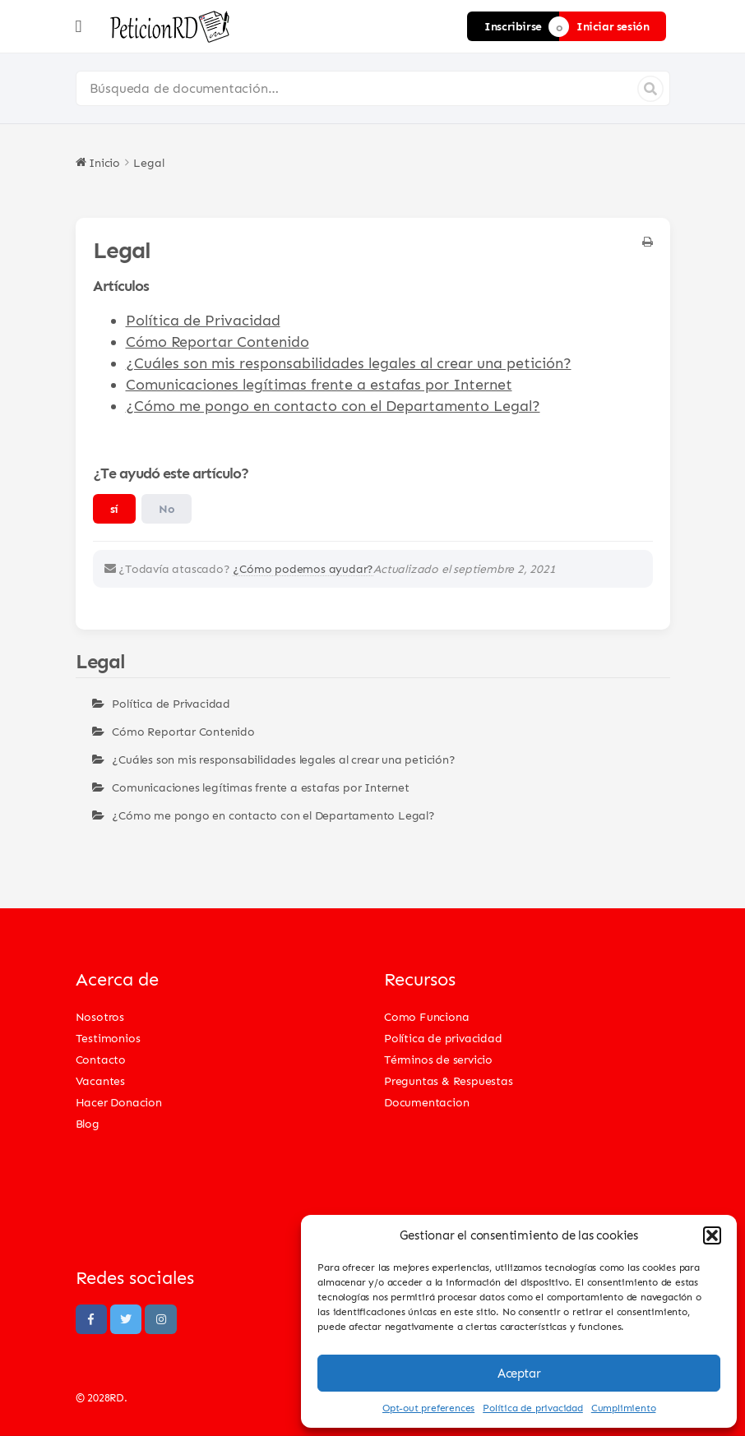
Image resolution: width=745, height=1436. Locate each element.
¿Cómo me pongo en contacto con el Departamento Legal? (333, 405)
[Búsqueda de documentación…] (373, 88)
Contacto (101, 1059)
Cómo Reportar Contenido (217, 341)
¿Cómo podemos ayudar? (303, 568)
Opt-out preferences (428, 1407)
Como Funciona (426, 1016)
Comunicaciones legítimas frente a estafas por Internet (319, 384)
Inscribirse (513, 26)
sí (114, 508)
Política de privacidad (533, 1407)
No (166, 508)
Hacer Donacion (119, 1102)
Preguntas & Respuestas (448, 1080)
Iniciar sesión (612, 26)
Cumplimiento (623, 1407)
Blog (87, 1123)
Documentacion (426, 1102)
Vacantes (100, 1080)
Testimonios (108, 1038)
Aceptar (518, 1373)
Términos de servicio (438, 1059)
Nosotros (100, 1016)
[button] (712, 1235)
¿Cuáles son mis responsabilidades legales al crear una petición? (348, 363)
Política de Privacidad (203, 320)
